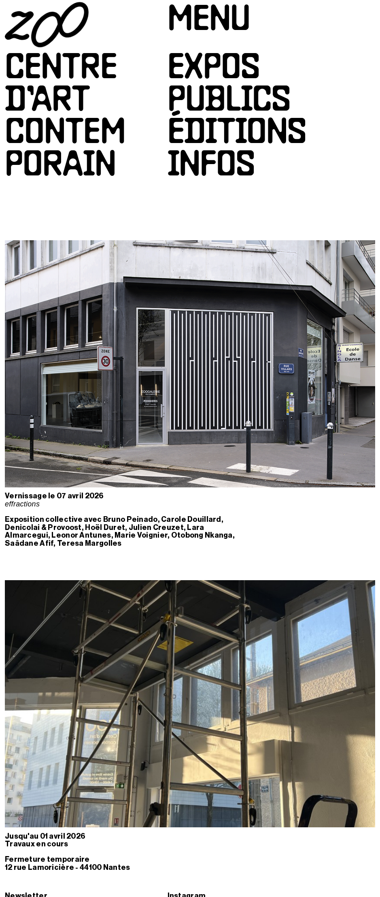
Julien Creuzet (156, 527)
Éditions (237, 134)
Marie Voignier (141, 535)
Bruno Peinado (130, 519)
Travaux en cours (36, 844)
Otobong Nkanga (202, 535)
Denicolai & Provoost (43, 527)
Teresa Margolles (89, 543)
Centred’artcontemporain (65, 118)
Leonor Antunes (81, 535)
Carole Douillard (191, 519)
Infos (211, 166)
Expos (214, 69)
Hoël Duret (105, 527)
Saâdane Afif (29, 543)
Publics (229, 101)
